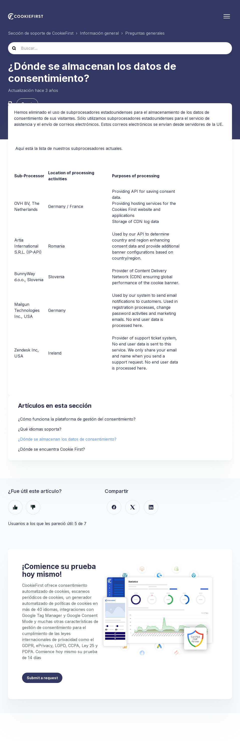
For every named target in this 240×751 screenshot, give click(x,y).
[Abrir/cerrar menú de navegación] (226, 16)
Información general (99, 33)
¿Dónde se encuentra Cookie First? (51, 450)
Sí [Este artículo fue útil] (15, 508)
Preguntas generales (145, 33)
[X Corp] (133, 508)
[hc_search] (120, 48)
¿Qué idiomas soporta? (39, 430)
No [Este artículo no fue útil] (33, 508)
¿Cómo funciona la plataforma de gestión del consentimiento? (77, 420)
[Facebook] (114, 508)
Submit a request (42, 679)
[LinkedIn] (151, 508)
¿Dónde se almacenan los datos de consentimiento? (67, 440)
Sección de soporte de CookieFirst (40, 33)
